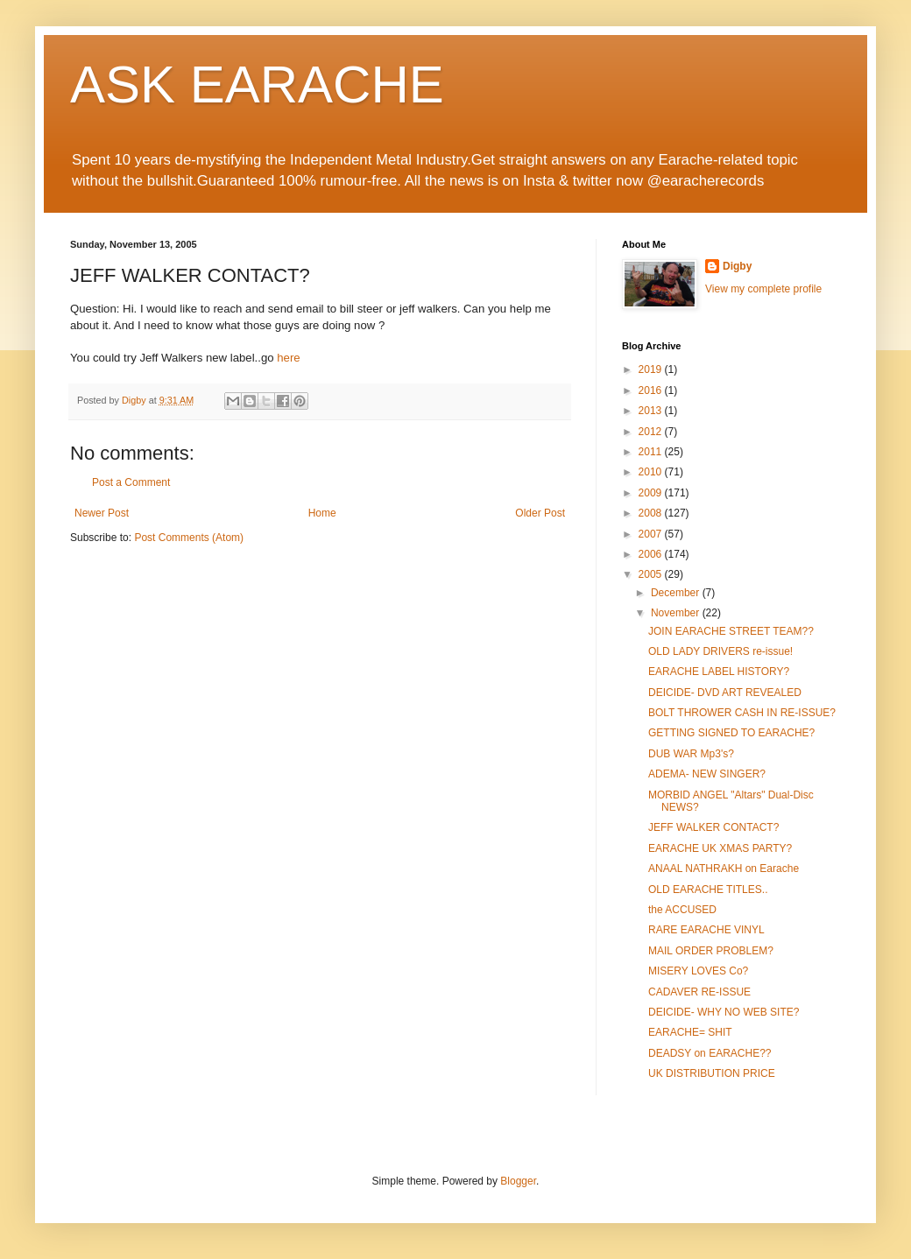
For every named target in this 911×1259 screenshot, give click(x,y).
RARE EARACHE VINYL (706, 930)
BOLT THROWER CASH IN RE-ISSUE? (742, 713)
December (677, 593)
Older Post (540, 513)
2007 (652, 534)
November (677, 613)
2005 (652, 574)
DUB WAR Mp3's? (691, 754)
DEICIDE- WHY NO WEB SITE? (723, 1012)
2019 (652, 369)
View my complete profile (763, 289)
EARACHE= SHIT (690, 1032)
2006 (652, 554)
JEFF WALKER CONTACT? (713, 827)
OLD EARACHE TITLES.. (707, 889)
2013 (652, 410)
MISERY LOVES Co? (698, 971)
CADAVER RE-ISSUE (699, 992)
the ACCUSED (682, 910)
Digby (737, 266)
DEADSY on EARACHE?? (710, 1053)
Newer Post (101, 513)
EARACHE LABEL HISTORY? (718, 671)
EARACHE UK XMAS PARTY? (720, 848)
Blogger (518, 1181)
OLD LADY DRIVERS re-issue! (720, 651)
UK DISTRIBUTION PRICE (711, 1073)
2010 (652, 472)
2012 (652, 432)
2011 (652, 452)
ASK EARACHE (257, 84)
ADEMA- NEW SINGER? (707, 774)
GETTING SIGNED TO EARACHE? (731, 733)
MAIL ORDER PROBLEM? (710, 951)
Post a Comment (131, 482)
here (288, 357)
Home (322, 513)
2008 (652, 513)
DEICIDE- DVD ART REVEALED (725, 692)
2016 (652, 390)
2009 (652, 493)
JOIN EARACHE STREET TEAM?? (731, 631)
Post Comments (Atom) (189, 537)
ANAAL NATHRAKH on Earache (723, 868)
